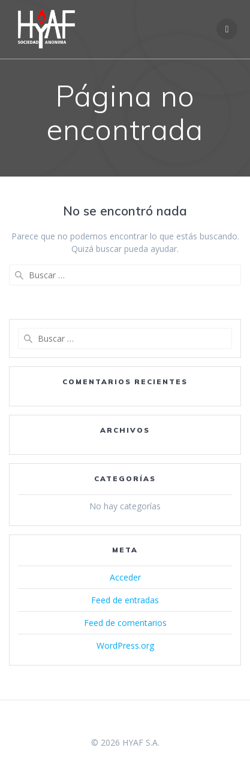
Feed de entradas (125, 600)
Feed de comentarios (125, 622)
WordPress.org (125, 645)
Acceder (125, 577)
